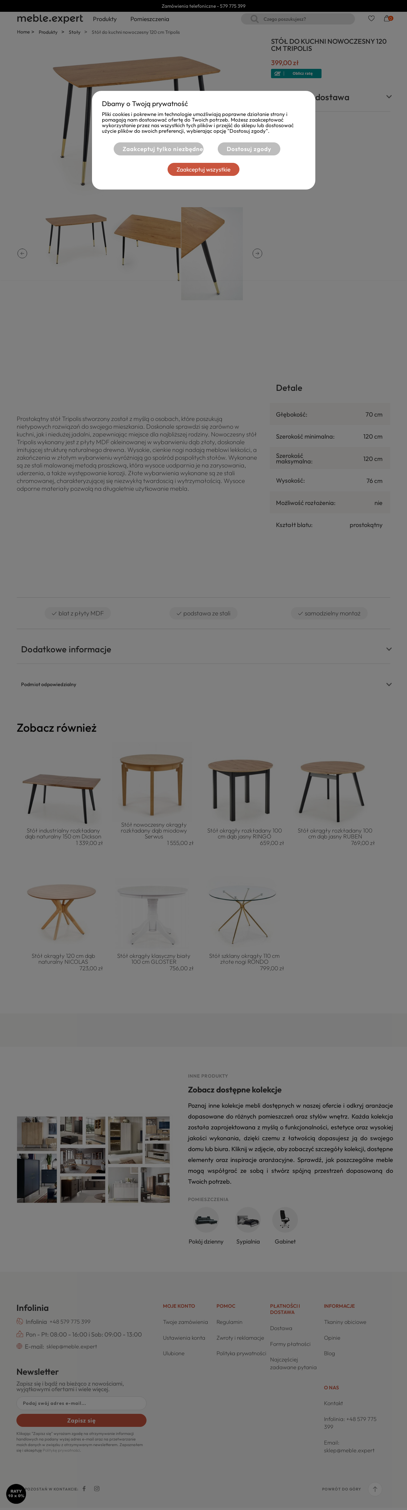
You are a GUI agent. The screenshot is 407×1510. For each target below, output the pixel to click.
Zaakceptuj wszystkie (203, 169)
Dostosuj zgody (249, 149)
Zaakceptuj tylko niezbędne (160, 149)
